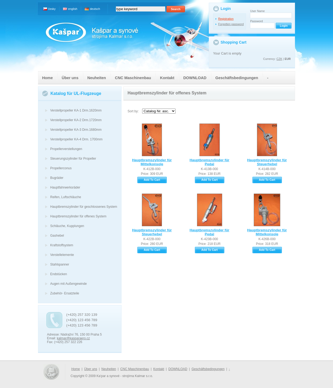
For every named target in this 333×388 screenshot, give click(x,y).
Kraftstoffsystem (61, 245)
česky (52, 8)
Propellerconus (61, 168)
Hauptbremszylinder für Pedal (209, 162)
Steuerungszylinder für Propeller (73, 158)
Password (256, 21)
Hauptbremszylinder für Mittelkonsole (152, 162)
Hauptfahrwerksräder (65, 187)
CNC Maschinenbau (133, 78)
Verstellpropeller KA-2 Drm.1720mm (76, 120)
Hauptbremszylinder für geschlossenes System (83, 207)
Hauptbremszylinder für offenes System (78, 216)
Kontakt (167, 78)
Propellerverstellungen (66, 149)
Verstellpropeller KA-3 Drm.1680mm (76, 130)
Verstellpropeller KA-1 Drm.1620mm (76, 110)
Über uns (70, 78)
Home (47, 78)
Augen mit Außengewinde (68, 284)
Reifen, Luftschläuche (65, 197)
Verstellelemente (62, 255)
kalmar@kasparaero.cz (73, 338)
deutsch (95, 8)
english (72, 8)
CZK (279, 58)
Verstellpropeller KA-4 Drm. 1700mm (76, 139)
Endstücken (58, 274)
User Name (257, 11)
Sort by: (133, 111)
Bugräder (56, 178)
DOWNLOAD (194, 78)
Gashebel (57, 235)
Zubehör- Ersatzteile (64, 293)
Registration (226, 18)
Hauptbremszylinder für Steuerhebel (267, 162)
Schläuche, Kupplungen (67, 226)
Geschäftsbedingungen (236, 78)
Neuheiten (96, 78)
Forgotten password (231, 24)
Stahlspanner (59, 264)
